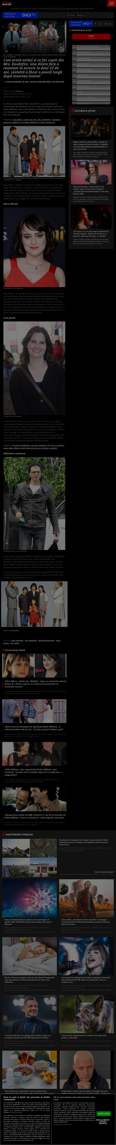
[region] (58, 1119)
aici (18, 1131)
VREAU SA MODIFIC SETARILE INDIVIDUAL (103, 1121)
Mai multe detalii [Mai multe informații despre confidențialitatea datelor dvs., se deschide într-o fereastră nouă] (16, 1112)
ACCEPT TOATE (103, 1114)
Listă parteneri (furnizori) (62, 1124)
